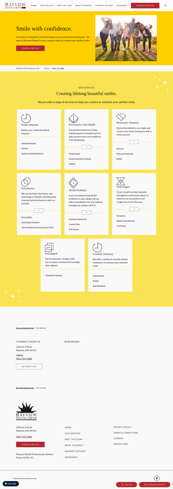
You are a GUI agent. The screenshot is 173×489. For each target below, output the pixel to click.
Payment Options (104, 5)
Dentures (120, 148)
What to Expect (84, 5)
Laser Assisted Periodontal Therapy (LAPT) (37, 227)
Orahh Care (121, 444)
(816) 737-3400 (58, 68)
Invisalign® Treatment (53, 275)
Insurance (122, 5)
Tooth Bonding (98, 276)
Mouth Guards (74, 153)
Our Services (47, 5)
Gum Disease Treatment (30, 222)
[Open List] (86, 147)
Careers (118, 438)
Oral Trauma (73, 229)
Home (34, 5)
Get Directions (29, 366)
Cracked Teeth (74, 224)
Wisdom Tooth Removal (126, 221)
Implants (24, 148)
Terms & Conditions (126, 432)
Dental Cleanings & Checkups (80, 159)
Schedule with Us (145, 5)
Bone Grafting (26, 217)
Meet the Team (64, 5)
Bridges (119, 159)
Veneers (96, 281)
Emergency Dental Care (78, 219)
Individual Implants (28, 143)
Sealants (72, 164)
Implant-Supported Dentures (32, 153)
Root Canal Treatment (125, 153)
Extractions (121, 216)
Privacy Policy (122, 427)
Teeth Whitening (99, 286)
